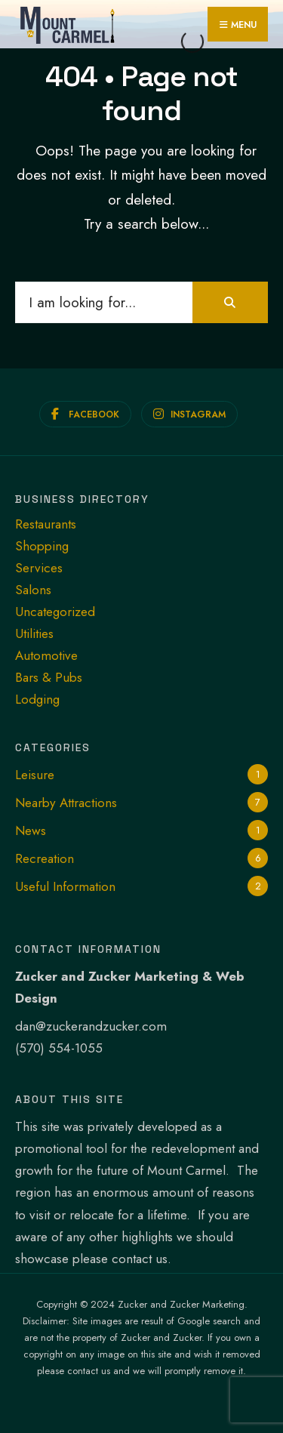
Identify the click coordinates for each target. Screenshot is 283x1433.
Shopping (42, 546)
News (30, 830)
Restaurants (45, 524)
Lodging (37, 699)
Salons (33, 590)
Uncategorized (55, 611)
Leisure (34, 775)
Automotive (46, 655)
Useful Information (65, 886)
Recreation (44, 858)
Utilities (34, 633)
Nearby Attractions (66, 803)
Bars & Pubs (48, 677)
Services (39, 568)
